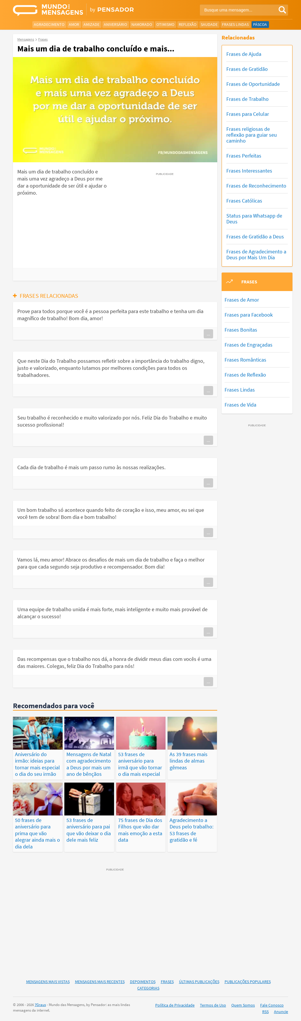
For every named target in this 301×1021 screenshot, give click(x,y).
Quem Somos (243, 1005)
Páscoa (260, 24)
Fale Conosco (272, 1005)
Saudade (209, 24)
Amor (74, 24)
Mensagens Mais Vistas (48, 981)
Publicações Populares (248, 981)
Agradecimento (49, 24)
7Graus (40, 1004)
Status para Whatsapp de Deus (254, 218)
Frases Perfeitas (243, 155)
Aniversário (115, 24)
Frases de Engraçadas (248, 344)
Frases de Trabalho (247, 99)
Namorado (141, 24)
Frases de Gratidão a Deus (255, 236)
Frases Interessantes (249, 170)
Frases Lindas (235, 24)
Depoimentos (142, 981)
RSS (265, 1011)
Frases (167, 981)
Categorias (148, 988)
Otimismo (165, 24)
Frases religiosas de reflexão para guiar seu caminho (251, 135)
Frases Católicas (244, 200)
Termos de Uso (213, 1005)
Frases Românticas (245, 359)
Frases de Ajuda (243, 54)
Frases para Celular (247, 114)
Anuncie (281, 1011)
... (208, 334)
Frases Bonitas (241, 329)
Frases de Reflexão (245, 374)
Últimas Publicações (199, 981)
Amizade (91, 24)
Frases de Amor (242, 299)
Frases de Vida (240, 404)
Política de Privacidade (175, 1005)
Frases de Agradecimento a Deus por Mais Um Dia (256, 254)
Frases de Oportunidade (253, 84)
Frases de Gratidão (247, 69)
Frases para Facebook (249, 314)
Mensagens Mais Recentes (100, 981)
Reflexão (187, 24)
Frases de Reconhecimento (256, 185)
